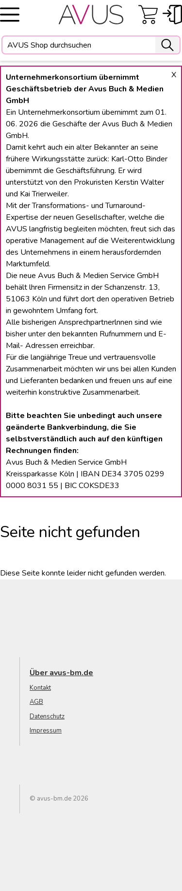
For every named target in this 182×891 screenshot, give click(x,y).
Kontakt (40, 687)
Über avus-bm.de (61, 672)
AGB (36, 702)
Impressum (46, 730)
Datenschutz (47, 716)
